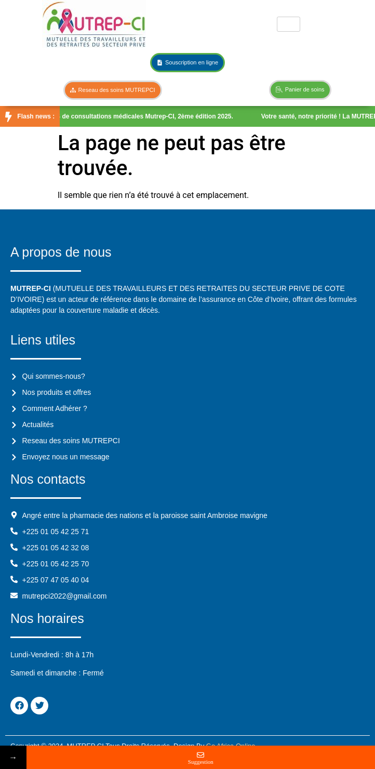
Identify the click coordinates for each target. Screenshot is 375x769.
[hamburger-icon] (288, 24)
